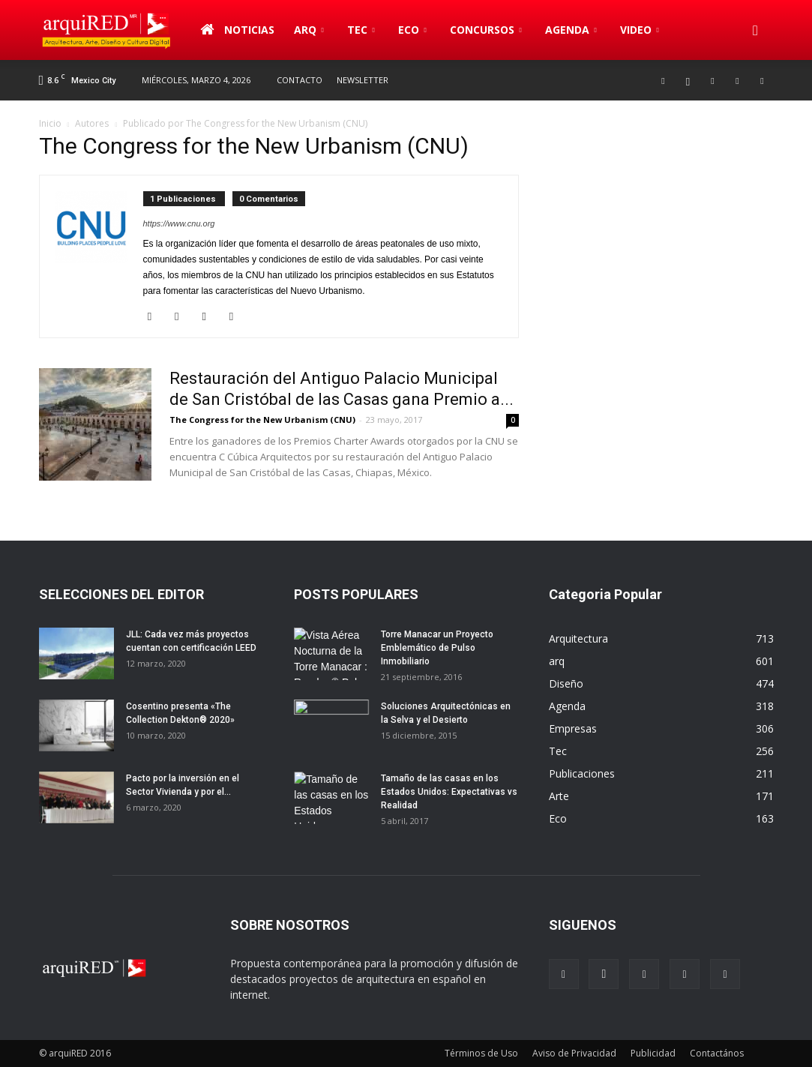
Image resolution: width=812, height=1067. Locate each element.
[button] (756, 30)
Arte (559, 796)
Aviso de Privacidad (574, 1053)
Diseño (566, 683)
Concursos (486, 29)
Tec (361, 29)
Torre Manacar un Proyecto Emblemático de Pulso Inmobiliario (437, 648)
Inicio (50, 123)
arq (309, 29)
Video (639, 29)
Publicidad (653, 1053)
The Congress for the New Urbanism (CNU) (262, 419)
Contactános (717, 1053)
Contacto (299, 79)
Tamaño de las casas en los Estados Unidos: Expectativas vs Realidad (449, 792)
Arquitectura (578, 638)
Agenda (571, 29)
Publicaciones (582, 773)
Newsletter (362, 79)
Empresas (573, 728)
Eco (412, 29)
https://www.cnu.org (179, 223)
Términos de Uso (481, 1053)
